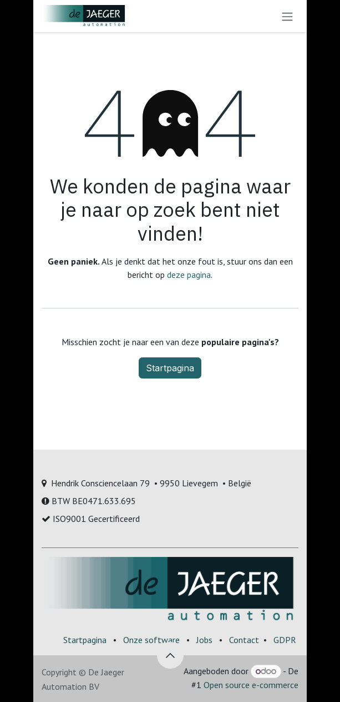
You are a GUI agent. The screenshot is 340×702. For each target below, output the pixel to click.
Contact (244, 639)
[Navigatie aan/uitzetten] (287, 16)
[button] (170, 655)
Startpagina (170, 368)
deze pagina (189, 274)
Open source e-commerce (251, 684)
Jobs (204, 639)
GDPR (284, 639)
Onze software (151, 639)
